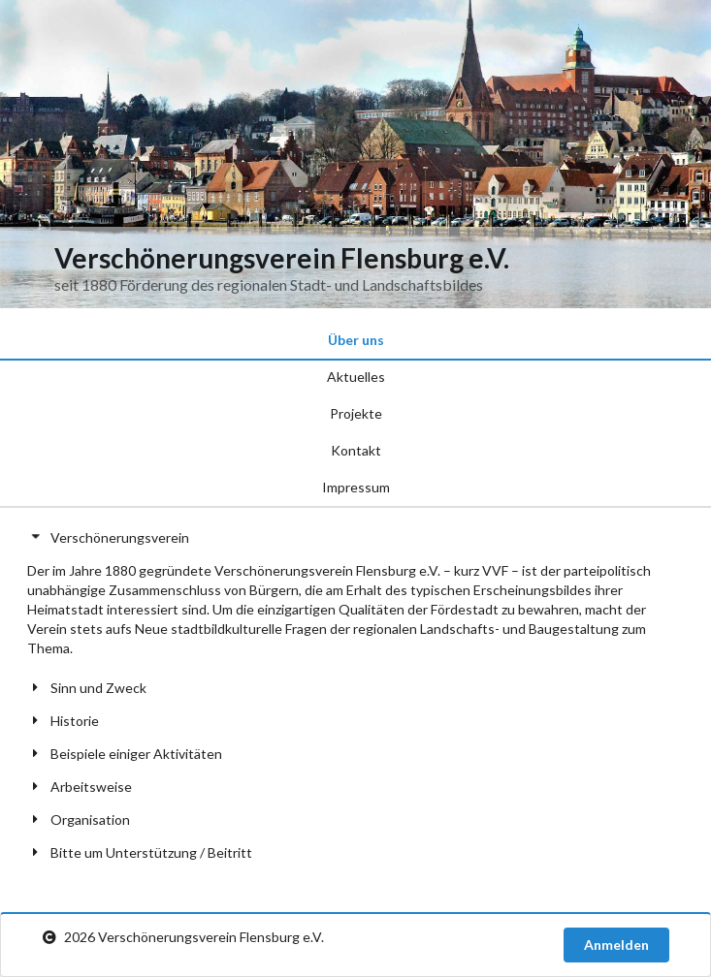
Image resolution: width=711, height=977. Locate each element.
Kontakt (356, 450)
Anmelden (616, 944)
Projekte (356, 413)
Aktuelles (356, 376)
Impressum (356, 487)
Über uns (356, 339)
